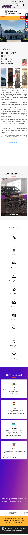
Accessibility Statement (17, 522)
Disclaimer (8, 522)
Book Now (23, 17)
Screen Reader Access (7, 5)
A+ (14, 5)
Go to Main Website (12, 1)
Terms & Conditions (9, 518)
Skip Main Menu (14, 3)
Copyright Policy (19, 518)
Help (23, 520)
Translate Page (6, 7)
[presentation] (2, 39)
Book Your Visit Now (14, 47)
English (13, 7)
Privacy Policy (7, 520)
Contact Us (20, 1)
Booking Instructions (14, 113)
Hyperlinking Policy (16, 520)
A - (17, 5)
